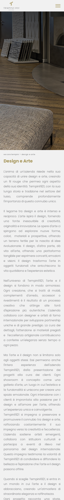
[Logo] (12, 5)
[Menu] (57, 5)
